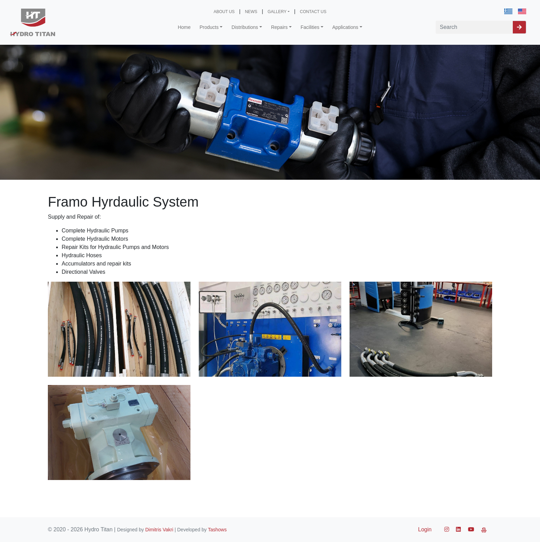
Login (425, 529)
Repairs (279, 27)
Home (184, 27)
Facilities (310, 27)
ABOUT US (224, 11)
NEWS (251, 11)
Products (209, 27)
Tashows (217, 529)
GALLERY (277, 11)
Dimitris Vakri (159, 529)
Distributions (244, 27)
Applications (345, 27)
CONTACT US (313, 11)
